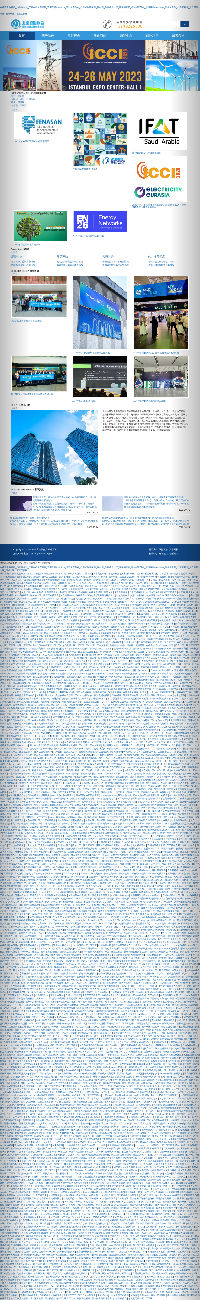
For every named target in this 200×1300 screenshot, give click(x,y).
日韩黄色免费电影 (61, 698)
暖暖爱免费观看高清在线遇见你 (94, 751)
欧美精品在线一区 (103, 1033)
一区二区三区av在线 (117, 1179)
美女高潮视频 (129, 801)
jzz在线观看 (51, 1183)
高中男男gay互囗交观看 (87, 795)
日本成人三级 (146, 705)
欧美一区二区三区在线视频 (151, 1192)
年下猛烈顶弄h (50, 776)
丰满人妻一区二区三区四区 (122, 676)
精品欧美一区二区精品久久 (64, 676)
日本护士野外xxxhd (146, 576)
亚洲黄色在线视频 (135, 1261)
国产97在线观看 (165, 1008)
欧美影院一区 (114, 748)
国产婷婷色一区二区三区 (46, 1270)
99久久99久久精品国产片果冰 (68, 917)
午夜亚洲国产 (39, 1108)
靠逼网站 (163, 686)
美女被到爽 (65, 576)
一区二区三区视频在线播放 (53, 655)
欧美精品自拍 (73, 773)
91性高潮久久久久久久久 (105, 908)
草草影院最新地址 (45, 798)
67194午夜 (115, 651)
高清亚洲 (36, 1248)
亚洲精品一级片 (98, 698)
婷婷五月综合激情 (90, 961)
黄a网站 (169, 608)
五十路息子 (133, 620)
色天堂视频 (117, 730)
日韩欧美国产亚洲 (126, 1139)
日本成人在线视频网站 (82, 720)
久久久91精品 (52, 901)
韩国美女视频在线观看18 (108, 845)
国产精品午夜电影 (65, 1142)
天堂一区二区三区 (54, 1136)
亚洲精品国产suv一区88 (150, 586)
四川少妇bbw (158, 664)
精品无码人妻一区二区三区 (163, 867)
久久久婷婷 (36, 1148)
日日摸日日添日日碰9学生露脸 (79, 680)
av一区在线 (73, 1020)
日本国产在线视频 (156, 639)
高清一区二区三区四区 (67, 605)
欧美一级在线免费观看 (85, 1073)
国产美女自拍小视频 (40, 639)
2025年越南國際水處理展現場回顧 (149, 400)
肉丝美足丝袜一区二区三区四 (123, 933)
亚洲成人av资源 (154, 773)
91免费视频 (169, 636)
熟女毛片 (83, 942)
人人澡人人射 (39, 730)
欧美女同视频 (114, 808)
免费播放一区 (58, 773)
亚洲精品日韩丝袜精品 (59, 667)
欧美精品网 (133, 883)
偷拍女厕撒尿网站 (135, 783)
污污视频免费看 (132, 755)
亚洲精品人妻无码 (137, 936)
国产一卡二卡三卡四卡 (82, 870)
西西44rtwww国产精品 (114, 1067)
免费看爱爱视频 (139, 739)
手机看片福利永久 (145, 923)
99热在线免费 (56, 939)
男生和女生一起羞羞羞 (58, 720)
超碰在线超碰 (131, 1164)
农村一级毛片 (110, 1061)
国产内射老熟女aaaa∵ (60, 1211)
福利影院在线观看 (70, 1248)
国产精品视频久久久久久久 (65, 639)
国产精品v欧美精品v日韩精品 (164, 951)
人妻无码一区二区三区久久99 (91, 583)
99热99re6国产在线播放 (113, 717)
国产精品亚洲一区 (145, 1223)
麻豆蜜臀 (75, 854)
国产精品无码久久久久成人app (128, 945)
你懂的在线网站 (75, 817)
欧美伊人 (126, 726)
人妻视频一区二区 (130, 573)
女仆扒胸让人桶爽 (161, 1183)
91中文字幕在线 (117, 1092)
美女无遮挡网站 (148, 695)
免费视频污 (101, 642)
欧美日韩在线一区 (152, 961)
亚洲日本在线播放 (58, 673)
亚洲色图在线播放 (30, 945)
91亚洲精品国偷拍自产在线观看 (118, 1142)
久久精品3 (99, 714)
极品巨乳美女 (153, 1079)
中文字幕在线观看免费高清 (120, 1145)
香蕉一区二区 (30, 1114)
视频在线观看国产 (103, 814)
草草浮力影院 (71, 617)
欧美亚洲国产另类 (43, 1273)
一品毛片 (126, 845)
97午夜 (44, 789)
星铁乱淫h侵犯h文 (60, 814)
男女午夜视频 (152, 1261)
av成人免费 (115, 879)
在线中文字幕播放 (168, 939)
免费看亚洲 (136, 895)
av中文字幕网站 (57, 817)
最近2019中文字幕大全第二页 (109, 926)
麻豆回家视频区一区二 (32, 1086)
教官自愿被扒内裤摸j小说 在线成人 (67, 804)
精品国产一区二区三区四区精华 (45, 626)
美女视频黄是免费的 (67, 829)
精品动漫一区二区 (122, 973)
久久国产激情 (167, 730)
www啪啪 (69, 1279)
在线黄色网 (142, 1270)
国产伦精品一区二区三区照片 (87, 1067)
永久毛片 (111, 698)
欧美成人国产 (98, 920)
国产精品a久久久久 (61, 1089)
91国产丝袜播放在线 (82, 1101)
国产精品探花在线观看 (158, 1120)
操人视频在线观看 (57, 651)
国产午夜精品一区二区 (89, 708)
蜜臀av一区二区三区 (31, 911)
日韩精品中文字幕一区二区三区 (48, 1048)
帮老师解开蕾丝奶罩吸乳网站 (63, 998)
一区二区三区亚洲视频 (32, 630)
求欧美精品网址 (106, 867)
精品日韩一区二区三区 (45, 758)
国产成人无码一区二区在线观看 (101, 804)
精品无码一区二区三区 (157, 745)
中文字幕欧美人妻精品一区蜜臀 (133, 698)
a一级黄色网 (79, 904)
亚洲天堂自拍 (37, 895)
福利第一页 (99, 720)
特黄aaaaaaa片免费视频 (80, 1189)
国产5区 (69, 586)
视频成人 (60, 961)
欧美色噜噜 (116, 751)
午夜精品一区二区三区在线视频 (89, 786)
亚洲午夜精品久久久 (147, 1086)
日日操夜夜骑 (110, 914)
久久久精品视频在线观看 (155, 858)
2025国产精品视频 (60, 736)
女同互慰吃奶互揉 (32, 979)
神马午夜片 (61, 767)
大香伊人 (150, 651)
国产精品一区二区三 (155, 761)
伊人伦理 (85, 1208)
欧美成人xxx (124, 1276)
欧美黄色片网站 (102, 1001)
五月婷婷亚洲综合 (93, 1061)
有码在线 (150, 645)
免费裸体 (47, 976)
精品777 (134, 1295)
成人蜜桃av (152, 939)
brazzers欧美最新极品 (137, 611)
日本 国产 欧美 (85, 1001)
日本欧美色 (42, 948)
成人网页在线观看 (92, 1154)
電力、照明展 (17, 96)
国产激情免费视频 (143, 689)
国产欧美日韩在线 (135, 811)
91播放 (128, 1258)
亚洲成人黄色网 (68, 1204)
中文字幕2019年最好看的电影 (69, 630)
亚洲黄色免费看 (130, 589)
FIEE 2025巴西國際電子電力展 (26, 320)
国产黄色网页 (154, 854)
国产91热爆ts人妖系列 (92, 951)
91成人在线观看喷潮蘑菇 (160, 692)
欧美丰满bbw (140, 1064)
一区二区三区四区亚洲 (109, 773)
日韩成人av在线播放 (160, 670)
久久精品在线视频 (54, 636)
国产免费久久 (101, 676)
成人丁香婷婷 (58, 755)
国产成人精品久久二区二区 (152, 742)
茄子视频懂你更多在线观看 (151, 780)
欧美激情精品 (144, 979)
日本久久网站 (49, 1004)
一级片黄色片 (75, 573)
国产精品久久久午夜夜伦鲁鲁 (94, 605)
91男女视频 (165, 711)
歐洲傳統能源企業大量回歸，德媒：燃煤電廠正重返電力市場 (153, 497)
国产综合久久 (50, 583)
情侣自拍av (61, 1286)
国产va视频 (63, 870)
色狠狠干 (102, 1054)
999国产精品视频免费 (122, 839)
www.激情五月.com (115, 611)
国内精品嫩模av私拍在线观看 (150, 992)
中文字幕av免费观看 (164, 683)
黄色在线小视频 (152, 1114)
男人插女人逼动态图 (48, 1117)
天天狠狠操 (48, 911)
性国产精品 (81, 1142)
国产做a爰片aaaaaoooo (57, 670)
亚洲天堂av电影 (48, 1220)
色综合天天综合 (96, 836)
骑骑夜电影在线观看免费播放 (97, 954)
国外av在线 (158, 708)
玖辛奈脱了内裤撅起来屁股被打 (112, 967)
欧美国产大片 (106, 586)
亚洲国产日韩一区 (46, 1161)
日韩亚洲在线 (55, 708)
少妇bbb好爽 (75, 705)
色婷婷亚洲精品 (145, 617)
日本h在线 (160, 705)
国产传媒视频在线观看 (31, 1236)
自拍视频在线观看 (156, 1251)
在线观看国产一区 (48, 870)
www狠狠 (158, 948)
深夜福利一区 (92, 861)
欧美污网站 (131, 717)
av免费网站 (145, 861)
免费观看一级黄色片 (86, 595)
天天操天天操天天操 (162, 804)
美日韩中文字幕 (36, 636)
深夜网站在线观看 (107, 658)
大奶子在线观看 (64, 1161)
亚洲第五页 (99, 1101)
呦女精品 (89, 630)
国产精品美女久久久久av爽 (114, 958)
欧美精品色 (135, 1204)
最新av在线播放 (68, 808)
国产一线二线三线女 (115, 1286)
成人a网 (39, 1076)
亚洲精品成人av (161, 655)
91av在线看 (47, 1017)
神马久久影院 (129, 633)
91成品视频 (54, 1195)
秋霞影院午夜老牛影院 (41, 783)
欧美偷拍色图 (105, 945)
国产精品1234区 (159, 720)
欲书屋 (92, 1267)
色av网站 (69, 661)
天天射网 (144, 911)
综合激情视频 (105, 973)
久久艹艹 (105, 701)
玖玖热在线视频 (101, 1014)
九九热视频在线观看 (56, 933)
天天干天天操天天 (91, 995)
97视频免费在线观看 (90, 1048)
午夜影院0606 (54, 730)
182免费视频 (83, 764)
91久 (98, 1270)
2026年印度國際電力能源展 (26, 244)
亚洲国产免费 (61, 761)
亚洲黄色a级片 (67, 1264)
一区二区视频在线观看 (67, 723)
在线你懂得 (90, 670)
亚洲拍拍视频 (90, 655)
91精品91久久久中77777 (94, 705)
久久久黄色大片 (82, 920)
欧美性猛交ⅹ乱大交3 (95, 748)
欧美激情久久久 (138, 854)
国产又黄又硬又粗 (147, 1008)
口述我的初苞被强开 (146, 595)
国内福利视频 (67, 598)
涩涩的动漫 (114, 1223)
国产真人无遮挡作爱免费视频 (44, 745)
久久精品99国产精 (149, 1226)
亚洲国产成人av (103, 1079)
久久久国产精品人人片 (32, 770)
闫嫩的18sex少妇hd (63, 920)
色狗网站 (51, 858)
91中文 (118, 1114)
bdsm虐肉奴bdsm (169, 1279)
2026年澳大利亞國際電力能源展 (88, 235)
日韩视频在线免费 (112, 733)
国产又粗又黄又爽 (67, 792)
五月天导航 (46, 945)
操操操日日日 (133, 792)
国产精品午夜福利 (150, 573)
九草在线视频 (82, 1008)
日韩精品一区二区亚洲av (96, 992)
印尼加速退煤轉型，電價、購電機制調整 (30, 518)
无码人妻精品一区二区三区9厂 (107, 929)
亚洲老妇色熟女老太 (144, 680)
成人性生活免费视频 (38, 1229)
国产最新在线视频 (71, 730)
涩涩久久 (108, 592)
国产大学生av (170, 817)
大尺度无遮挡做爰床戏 (138, 998)
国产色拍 (57, 1070)
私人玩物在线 (39, 1026)
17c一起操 (133, 911)
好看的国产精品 (132, 770)
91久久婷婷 (98, 1051)
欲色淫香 (37, 1264)
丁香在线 (87, 573)
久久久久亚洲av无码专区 (72, 861)
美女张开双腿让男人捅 (60, 1067)
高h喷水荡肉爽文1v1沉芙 (85, 864)
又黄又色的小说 (85, 714)
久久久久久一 (58, 1292)
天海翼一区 (130, 1245)
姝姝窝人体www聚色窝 (129, 1292)
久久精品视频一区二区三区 (38, 1239)
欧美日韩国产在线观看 (35, 658)
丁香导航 (122, 620)
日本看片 (141, 1148)
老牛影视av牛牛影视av (137, 976)
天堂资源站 (100, 1236)
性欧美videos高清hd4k (41, 1058)
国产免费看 (162, 795)
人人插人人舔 (69, 936)
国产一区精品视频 (47, 820)
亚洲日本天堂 (50, 611)
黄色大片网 (128, 1111)
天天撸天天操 (129, 748)
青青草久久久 (104, 1267)
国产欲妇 (71, 623)
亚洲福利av (77, 1129)
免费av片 (131, 1086)
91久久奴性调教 (100, 1214)
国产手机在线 (76, 1139)
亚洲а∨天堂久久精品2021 (139, 758)
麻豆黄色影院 (165, 1086)
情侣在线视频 (39, 726)
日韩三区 (100, 1042)
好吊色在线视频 (154, 1108)
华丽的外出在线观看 (97, 1254)
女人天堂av (46, 1214)
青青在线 (34, 698)
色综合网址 (95, 1195)
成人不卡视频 (42, 1223)
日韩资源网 (106, 861)
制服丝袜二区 (164, 576)
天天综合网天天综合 (51, 701)
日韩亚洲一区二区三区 (117, 1042)
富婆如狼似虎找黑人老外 (82, 798)
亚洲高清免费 (77, 589)
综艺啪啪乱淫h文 (44, 1164)
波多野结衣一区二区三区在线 (136, 664)
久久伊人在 (61, 748)
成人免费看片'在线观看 (169, 811)
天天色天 (126, 733)
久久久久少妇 (81, 1223)
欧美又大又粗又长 (162, 1189)
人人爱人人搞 (158, 614)
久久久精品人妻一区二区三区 (100, 886)
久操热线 (155, 926)
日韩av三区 (125, 986)
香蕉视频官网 (100, 692)
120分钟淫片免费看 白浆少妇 (164, 698)
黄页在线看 (145, 1183)
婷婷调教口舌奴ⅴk (117, 1120)
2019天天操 (91, 1029)
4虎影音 (104, 589)
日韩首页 (60, 620)
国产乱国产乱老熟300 (78, 1123)
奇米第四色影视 (56, 1064)
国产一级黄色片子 (160, 1158)
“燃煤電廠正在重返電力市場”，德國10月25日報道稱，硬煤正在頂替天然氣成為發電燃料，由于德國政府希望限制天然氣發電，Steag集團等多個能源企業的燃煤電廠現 (156, 503)
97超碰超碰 (67, 948)
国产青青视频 (148, 1286)
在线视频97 (94, 876)
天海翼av (101, 936)
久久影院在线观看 (114, 764)
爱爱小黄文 (114, 655)
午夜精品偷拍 (155, 786)
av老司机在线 (130, 780)
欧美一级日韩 (125, 1061)
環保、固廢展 (17, 102)
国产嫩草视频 (60, 683)
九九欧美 (129, 817)
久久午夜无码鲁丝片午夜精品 (138, 1036)
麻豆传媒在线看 (135, 1048)
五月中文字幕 (115, 692)
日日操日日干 (75, 683)
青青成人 (96, 1098)
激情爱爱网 (127, 948)
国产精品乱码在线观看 (43, 767)
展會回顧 (100, 35)
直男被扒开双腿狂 (33, 1008)
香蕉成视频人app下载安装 (71, 1029)
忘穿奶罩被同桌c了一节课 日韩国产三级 (119, 864)
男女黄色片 (113, 1236)
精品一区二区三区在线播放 (40, 842)
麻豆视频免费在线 (112, 633)
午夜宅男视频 (81, 664)
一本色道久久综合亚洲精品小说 (116, 795)
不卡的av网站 (57, 995)
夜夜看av (119, 1004)
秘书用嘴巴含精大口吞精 (164, 1170)
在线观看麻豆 (89, 801)
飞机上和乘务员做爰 (87, 848)
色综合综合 (139, 773)
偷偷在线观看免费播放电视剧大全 (124, 961)
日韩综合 (100, 1136)
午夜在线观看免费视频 (40, 917)
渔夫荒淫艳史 (139, 920)
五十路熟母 (32, 992)
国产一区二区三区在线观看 (112, 758)
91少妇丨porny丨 (168, 1098)
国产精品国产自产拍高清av (112, 767)
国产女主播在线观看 (55, 867)
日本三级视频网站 (138, 592)
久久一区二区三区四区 (98, 661)
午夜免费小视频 (121, 954)
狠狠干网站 (48, 1139)
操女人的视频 (97, 764)
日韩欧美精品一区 (67, 583)
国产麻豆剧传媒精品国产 (142, 661)
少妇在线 (30, 798)
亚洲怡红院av (83, 623)
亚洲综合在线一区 (120, 701)
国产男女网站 (45, 1070)
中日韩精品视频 (150, 711)
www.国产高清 (116, 1245)
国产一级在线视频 (121, 1079)
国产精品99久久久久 (111, 876)
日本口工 (123, 723)
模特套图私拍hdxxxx (156, 989)
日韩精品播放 (34, 1133)
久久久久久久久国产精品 (121, 826)
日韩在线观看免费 (51, 986)
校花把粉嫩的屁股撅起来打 (169, 680)
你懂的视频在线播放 (131, 711)
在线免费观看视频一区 (31, 1129)
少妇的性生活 (81, 1273)
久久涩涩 (164, 573)
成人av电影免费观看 (147, 917)
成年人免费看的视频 (130, 1058)
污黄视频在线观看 (112, 1111)
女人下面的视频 (81, 1026)
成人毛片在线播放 (120, 1204)
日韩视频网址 (136, 848)
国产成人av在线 (76, 748)
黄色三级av (152, 767)
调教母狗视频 (155, 1179)
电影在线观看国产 (83, 1111)
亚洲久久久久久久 (163, 1164)
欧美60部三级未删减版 (90, 633)
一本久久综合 (119, 883)
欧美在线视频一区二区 (140, 836)
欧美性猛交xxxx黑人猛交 (42, 620)
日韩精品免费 (123, 898)
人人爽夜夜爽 (92, 589)
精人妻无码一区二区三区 (85, 945)
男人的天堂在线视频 (113, 1258)
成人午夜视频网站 (143, 948)
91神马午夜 (128, 842)
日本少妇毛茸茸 (117, 1261)
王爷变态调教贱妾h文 (157, 736)
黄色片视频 (66, 642)
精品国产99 (82, 726)
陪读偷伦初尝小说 (125, 595)
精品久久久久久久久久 (43, 1142)
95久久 (77, 1236)
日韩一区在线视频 (80, 648)
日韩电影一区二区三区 (134, 651)
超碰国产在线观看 (148, 820)
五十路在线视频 (50, 576)
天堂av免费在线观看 (139, 851)
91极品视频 (51, 1098)
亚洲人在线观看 (78, 1254)
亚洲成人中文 (86, 1033)
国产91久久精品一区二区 (31, 829)
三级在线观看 (110, 620)
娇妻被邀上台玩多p (153, 583)
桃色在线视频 (131, 730)
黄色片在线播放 (47, 848)
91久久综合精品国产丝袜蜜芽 (78, 1164)
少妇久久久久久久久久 (112, 770)
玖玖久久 (87, 923)
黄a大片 (141, 970)
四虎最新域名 (163, 651)
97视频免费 (159, 789)
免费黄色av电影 (118, 645)
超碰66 (140, 676)
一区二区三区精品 (114, 951)
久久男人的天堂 (118, 605)
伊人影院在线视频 (82, 1298)
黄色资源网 (31, 820)
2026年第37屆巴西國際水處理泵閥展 (31, 141)
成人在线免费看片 (54, 1086)
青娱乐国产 (70, 689)
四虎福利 (42, 673)
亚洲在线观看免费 (43, 751)
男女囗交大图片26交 (108, 986)
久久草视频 (153, 739)
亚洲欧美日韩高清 (160, 673)
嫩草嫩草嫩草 (64, 1220)
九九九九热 (31, 845)
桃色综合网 (74, 1286)
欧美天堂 (95, 898)
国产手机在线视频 (50, 808)
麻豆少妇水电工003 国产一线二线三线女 (137, 833)
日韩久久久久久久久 (35, 858)
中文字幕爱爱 (94, 1233)
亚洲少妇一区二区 (88, 842)
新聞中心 (126, 35)
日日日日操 (50, 829)
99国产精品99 (65, 1076)
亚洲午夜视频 (139, 995)
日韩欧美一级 (43, 736)
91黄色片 (79, 1092)
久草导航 (162, 883)
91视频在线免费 (67, 776)
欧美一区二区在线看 (87, 689)
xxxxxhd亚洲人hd (88, 658)
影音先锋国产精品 (132, 929)
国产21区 (132, 614)
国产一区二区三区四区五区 (80, 651)
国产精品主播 (124, 798)
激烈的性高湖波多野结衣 (116, 1248)
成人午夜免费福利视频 (59, 1042)
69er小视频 (88, 736)
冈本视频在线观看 (84, 1279)
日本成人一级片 (80, 667)
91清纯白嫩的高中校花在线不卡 (99, 1139)
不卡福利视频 (90, 817)
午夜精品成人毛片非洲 (126, 942)
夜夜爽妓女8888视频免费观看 (53, 601)
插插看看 (157, 839)
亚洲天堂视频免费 (138, 1179)
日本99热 (95, 639)
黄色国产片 (123, 601)
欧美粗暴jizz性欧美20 (64, 1133)
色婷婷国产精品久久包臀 (163, 605)
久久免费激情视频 (118, 623)
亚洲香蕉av (82, 976)
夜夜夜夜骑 (69, 1079)
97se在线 (123, 1283)
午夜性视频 (40, 1014)
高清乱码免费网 (102, 695)
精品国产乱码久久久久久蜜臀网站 (100, 901)
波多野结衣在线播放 (64, 1017)
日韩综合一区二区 (75, 755)
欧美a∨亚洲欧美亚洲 (38, 642)
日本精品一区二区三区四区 (85, 1211)
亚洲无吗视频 (168, 848)
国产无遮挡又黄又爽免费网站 (97, 636)
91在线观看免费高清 (34, 580)
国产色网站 (116, 1001)
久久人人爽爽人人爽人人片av (123, 742)
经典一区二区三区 (153, 636)
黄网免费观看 (160, 1042)
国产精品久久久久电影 (34, 692)
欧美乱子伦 (155, 1126)
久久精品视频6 (71, 742)
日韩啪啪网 (158, 801)
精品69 (160, 595)
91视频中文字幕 (132, 764)
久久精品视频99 (31, 1029)
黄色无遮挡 (31, 1117)
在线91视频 (169, 586)
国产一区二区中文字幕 (97, 645)
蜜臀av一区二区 (152, 848)
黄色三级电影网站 (150, 667)
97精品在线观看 (108, 1198)
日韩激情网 (123, 1198)
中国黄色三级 (105, 1167)
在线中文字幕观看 (80, 698)
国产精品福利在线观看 (144, 870)
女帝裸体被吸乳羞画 (55, 770)
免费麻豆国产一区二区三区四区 (98, 789)
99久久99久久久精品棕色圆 (143, 601)
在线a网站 (41, 1111)
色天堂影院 (169, 611)
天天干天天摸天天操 (163, 1139)
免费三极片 (76, 736)
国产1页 (89, 826)
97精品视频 (106, 792)
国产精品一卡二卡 (71, 801)
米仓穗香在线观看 (30, 808)
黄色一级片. (143, 867)
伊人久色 (102, 655)
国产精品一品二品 (134, 583)
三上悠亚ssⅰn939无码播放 (89, 1258)
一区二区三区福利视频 (106, 630)
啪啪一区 (167, 1186)
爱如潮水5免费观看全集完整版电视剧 (32, 1145)
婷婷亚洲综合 (51, 1076)
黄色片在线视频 (138, 829)
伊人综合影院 (155, 1064)
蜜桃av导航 (91, 758)
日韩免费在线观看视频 (39, 795)
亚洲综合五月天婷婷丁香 (50, 661)
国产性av (47, 1036)
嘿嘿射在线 (31, 661)
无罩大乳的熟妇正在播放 (83, 1158)
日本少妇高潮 (67, 1120)
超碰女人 (62, 858)
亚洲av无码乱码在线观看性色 (114, 776)
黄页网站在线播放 (111, 1270)
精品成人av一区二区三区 (98, 1104)
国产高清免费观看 (141, 1020)
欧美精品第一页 (123, 736)
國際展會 (74, 35)
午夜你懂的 (135, 958)
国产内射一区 (73, 961)
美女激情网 (129, 939)
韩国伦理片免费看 (71, 701)
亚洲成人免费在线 (86, 936)
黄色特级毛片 (61, 967)
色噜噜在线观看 (144, 1139)
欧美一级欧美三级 (123, 648)
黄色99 (167, 1173)
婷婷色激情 (152, 1098)
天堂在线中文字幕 (65, 695)
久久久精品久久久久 (42, 683)
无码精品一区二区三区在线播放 (38, 1101)
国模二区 (38, 764)
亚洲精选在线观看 (162, 1283)
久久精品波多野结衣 (106, 798)
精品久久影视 (37, 1286)
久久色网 (101, 1145)
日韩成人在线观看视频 (75, 836)
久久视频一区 (163, 1151)
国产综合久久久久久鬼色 (126, 1217)
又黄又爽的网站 (42, 954)
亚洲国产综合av (76, 826)
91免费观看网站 (144, 1104)
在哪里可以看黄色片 (34, 670)
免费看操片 (52, 692)
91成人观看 (55, 948)
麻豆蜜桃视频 (109, 904)
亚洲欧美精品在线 (41, 1186)
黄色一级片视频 (89, 773)
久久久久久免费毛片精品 (122, 580)
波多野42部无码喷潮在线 (31, 861)
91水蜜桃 (134, 705)
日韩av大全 (80, 661)
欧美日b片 (61, 573)
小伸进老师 (144, 614)
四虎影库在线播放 (69, 973)
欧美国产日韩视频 (78, 601)
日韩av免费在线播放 (103, 1076)
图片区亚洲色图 (131, 695)
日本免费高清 (73, 620)
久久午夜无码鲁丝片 (166, 1208)
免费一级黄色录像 (67, 879)
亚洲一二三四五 (145, 823)
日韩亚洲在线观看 (102, 686)
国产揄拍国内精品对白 (58, 648)
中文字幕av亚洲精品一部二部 (133, 630)
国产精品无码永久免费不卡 (160, 623)
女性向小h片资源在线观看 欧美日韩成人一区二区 (45, 589)
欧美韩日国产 (109, 1195)
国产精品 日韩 (107, 1039)
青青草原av (81, 1133)
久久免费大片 (142, 876)
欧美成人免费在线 (101, 626)
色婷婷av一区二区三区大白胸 (75, 898)
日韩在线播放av (31, 689)
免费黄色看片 (109, 995)
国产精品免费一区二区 (47, 1204)
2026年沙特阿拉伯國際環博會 (146, 153)
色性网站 (164, 792)
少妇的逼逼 (144, 673)
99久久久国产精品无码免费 (71, 886)
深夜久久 (58, 783)
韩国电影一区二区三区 (101, 648)
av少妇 (129, 786)
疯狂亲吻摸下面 (117, 889)
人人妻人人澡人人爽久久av (145, 726)
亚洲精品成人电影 (107, 689)
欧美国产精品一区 (107, 617)
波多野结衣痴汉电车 (35, 873)
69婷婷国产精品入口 (91, 620)
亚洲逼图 (161, 870)
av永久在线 (115, 589)
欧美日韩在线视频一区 (30, 936)
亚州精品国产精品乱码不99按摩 (41, 879)
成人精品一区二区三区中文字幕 (94, 829)
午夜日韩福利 (75, 1083)
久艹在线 (66, 626)
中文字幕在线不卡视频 (79, 673)
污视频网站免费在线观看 (107, 1011)
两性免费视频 (148, 1211)
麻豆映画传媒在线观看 (61, 664)
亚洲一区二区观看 (131, 808)
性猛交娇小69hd (162, 886)
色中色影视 (38, 592)
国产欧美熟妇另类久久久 (85, 608)
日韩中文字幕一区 (73, 1201)
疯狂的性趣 (104, 839)
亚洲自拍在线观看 (53, 764)
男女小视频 (78, 1054)
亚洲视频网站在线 (67, 714)
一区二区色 (119, 792)
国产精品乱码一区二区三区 (71, 645)
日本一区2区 (141, 786)
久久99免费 (99, 723)
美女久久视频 (90, 939)
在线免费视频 (96, 592)
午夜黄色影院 (129, 979)
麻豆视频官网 (61, 1061)
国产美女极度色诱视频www (129, 1039)
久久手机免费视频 (73, 1229)
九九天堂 (64, 1014)
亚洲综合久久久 (165, 695)
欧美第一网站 (95, 601)
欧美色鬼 (87, 686)
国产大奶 (118, 939)
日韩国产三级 (90, 1108)
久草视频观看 (32, 586)
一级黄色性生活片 (69, 811)
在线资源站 (90, 1054)
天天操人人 (42, 998)
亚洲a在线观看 (154, 1148)
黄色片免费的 (126, 983)
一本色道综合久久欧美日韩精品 (56, 739)
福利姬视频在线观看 (126, 670)
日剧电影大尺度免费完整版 (32, 648)
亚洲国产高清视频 (101, 1126)
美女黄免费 (41, 1064)
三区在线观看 (83, 717)
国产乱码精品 (75, 858)
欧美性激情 (35, 1051)
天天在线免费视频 (47, 845)
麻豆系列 (121, 886)
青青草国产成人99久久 (79, 1051)
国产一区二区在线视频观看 (53, 826)
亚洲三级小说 (147, 733)
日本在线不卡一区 (48, 645)
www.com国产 (47, 733)
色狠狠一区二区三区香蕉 (111, 817)
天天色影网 (135, 701)
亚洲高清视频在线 (106, 595)
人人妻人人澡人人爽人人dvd (86, 576)
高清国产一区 (86, 723)
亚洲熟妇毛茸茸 (70, 839)
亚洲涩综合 (151, 1111)
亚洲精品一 (35, 823)
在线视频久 (114, 639)
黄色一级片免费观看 (54, 914)
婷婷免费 (41, 780)
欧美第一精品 (56, 617)
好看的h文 (45, 698)
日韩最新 (35, 1192)
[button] (15, 650)
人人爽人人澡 (68, 726)
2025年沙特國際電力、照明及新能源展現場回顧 (156, 352)
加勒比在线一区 (72, 783)
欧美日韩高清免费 (131, 1211)
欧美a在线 (131, 626)
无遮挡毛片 (63, 1170)
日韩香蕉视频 (139, 736)
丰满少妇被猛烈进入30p (41, 761)
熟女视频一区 (142, 580)
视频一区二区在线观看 (75, 1036)
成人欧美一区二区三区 (82, 814)
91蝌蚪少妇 (61, 733)
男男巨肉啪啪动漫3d (147, 633)
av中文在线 (62, 705)
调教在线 (55, 851)
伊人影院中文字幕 (165, 645)
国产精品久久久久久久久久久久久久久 (58, 633)
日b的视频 (116, 695)
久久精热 (146, 770)
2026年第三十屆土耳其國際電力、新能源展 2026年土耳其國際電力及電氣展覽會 (159, 206)
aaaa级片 (92, 739)
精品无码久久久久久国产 (138, 926)
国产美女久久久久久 (142, 708)
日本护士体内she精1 (125, 867)
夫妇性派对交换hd (90, 958)
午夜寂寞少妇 (151, 1073)
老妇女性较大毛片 (67, 889)
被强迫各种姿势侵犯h (52, 686)
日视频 (104, 576)
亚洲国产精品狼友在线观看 (63, 1233)
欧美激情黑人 (51, 592)
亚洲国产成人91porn (35, 1226)
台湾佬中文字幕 (131, 692)
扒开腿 (143, 692)
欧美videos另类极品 (115, 783)
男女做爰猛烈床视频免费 (142, 1198)
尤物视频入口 (127, 761)
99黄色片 (36, 1254)
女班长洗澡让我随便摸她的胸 (128, 636)
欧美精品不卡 (122, 683)
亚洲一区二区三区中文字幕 (166, 967)
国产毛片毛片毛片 (30, 1261)
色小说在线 (143, 670)
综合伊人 (50, 1286)
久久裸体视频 (142, 914)
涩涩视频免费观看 (41, 773)
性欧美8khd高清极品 (135, 1214)
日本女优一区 (53, 1120)
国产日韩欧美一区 (126, 617)
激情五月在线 (118, 976)
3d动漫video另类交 (103, 998)
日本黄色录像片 (101, 573)
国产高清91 (74, 979)
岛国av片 (114, 1058)
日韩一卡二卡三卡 (124, 789)
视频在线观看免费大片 (37, 1067)
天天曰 (123, 1236)
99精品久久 (69, 764)
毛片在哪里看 (56, 1229)
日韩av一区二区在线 (161, 580)
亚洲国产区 (95, 1273)
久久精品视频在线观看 (43, 1092)
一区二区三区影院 (134, 1004)
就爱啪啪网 (163, 1111)
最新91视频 (68, 1186)
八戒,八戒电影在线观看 (113, 811)
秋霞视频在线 (148, 1208)
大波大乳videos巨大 (55, 580)
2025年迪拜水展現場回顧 (84, 400)
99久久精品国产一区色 (100, 1064)
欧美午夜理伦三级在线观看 (94, 1261)
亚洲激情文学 (144, 1023)
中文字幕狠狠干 (36, 680)
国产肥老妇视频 (156, 1161)
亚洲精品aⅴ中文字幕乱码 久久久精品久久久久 (135, 686)
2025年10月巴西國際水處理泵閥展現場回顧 (32, 394)
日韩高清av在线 (98, 808)
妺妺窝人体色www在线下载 (71, 758)
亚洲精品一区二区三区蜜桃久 (157, 751)
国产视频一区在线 (37, 883)
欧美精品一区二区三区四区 (94, 742)
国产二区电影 (128, 655)
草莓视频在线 (155, 1186)
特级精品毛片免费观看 (153, 929)
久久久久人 (120, 998)
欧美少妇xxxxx (116, 1214)
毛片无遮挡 (72, 867)
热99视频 (115, 573)
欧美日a (153, 630)
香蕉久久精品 (92, 586)
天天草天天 (41, 1195)
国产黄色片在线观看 (78, 592)
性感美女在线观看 (165, 1286)
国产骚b (49, 630)
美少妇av (116, 1126)
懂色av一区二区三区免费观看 (44, 595)
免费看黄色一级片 (73, 636)
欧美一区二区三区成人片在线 (131, 1098)
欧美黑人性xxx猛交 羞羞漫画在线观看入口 (149, 1236)
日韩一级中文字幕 (98, 1245)
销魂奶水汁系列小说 (129, 908)
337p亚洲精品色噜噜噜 (68, 958)
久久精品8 (50, 605)
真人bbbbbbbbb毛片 (71, 614)
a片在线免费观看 (118, 964)
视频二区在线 (139, 1079)
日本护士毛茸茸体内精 (54, 1008)
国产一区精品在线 (151, 1026)
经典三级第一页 (95, 1036)
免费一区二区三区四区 (61, 786)
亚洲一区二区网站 (123, 1239)
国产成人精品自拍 (88, 867)
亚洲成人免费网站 (107, 1073)
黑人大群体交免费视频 (51, 689)
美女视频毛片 (139, 845)
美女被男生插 (49, 1179)
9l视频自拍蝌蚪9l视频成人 (97, 917)
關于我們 (48, 35)
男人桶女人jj (103, 1295)
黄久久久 (51, 892)
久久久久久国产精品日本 (118, 920)
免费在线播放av (89, 823)
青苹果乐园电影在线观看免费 (112, 911)
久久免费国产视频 (120, 1295)
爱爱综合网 (158, 1092)
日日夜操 (110, 1101)
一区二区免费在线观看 (37, 786)
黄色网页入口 (118, 626)
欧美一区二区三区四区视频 (51, 923)
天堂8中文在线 (113, 714)
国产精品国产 (79, 739)
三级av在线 (141, 1054)
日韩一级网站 (41, 617)
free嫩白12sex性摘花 (109, 711)
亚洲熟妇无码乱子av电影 (79, 580)
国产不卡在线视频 (146, 1245)
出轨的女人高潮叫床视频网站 (103, 983)
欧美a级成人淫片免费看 (157, 676)
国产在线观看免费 (169, 1229)
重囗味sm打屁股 (48, 889)
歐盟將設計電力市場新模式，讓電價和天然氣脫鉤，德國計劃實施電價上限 (138, 518)
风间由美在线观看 (130, 1011)
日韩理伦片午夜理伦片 (48, 614)
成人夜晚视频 (94, 904)
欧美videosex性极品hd (138, 605)
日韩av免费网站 (42, 851)
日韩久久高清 (147, 1195)
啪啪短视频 (156, 826)
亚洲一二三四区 (54, 873)
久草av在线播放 (148, 1295)
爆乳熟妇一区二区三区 (100, 667)
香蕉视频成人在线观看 (71, 1226)
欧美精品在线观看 (65, 1092)
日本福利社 (115, 1045)
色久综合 (133, 964)
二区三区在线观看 (90, 701)
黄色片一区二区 (39, 942)
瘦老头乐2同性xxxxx (110, 1211)
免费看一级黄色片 (45, 695)
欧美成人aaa (61, 1139)
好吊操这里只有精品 (46, 1020)
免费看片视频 (39, 973)
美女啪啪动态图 (76, 933)
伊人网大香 (145, 964)
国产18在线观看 (55, 658)
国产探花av (157, 1173)
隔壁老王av (139, 1258)
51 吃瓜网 (160, 1076)
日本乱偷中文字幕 (106, 670)
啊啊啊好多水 (62, 798)
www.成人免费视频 (108, 1108)
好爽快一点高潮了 (137, 623)
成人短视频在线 (127, 914)
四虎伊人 (57, 1036)
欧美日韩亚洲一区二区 (49, 1114)
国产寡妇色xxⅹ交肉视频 (142, 776)
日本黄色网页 (115, 642)
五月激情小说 (133, 1286)
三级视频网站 (128, 1270)
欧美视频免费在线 (125, 923)
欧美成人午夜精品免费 (41, 967)
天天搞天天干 (107, 1004)
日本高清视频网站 (149, 901)
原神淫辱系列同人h (115, 786)
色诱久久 (142, 1161)
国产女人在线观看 (87, 1295)
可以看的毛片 (149, 1095)
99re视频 (79, 586)
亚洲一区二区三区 (104, 736)
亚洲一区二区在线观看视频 (167, 823)
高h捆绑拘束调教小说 (140, 1136)
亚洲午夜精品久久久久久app (82, 883)
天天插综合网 (65, 864)
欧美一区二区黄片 (97, 1161)
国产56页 (137, 648)
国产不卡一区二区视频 (67, 1045)
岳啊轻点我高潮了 (37, 1276)
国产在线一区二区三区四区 (96, 614)
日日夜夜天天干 (163, 648)
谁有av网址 (141, 817)
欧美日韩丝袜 (86, 811)
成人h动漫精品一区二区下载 (33, 651)
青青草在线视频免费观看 (139, 1092)
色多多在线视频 (71, 1070)
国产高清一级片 (148, 883)
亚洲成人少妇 (130, 642)
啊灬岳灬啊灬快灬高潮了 (101, 942)
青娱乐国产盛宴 (154, 1029)
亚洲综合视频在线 (51, 823)
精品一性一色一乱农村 (153, 1014)
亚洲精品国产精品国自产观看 (146, 798)
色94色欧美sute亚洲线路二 (154, 755)
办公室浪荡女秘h (41, 676)
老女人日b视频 (114, 1161)
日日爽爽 (95, 717)
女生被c (119, 858)
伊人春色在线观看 (132, 1026)
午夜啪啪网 (77, 992)
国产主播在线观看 (32, 986)
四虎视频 (160, 661)
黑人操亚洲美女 (111, 745)
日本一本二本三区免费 (88, 792)
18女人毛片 (158, 1136)
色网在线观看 (75, 655)
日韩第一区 (153, 1229)
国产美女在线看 (53, 970)
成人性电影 (42, 1211)
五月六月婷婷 (70, 708)
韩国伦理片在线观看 (124, 1133)
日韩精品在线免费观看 (144, 795)
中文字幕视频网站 (39, 939)
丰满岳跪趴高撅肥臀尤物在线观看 (86, 833)
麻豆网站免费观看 (30, 789)
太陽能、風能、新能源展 (23, 99)
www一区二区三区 (30, 951)
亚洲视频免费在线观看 (142, 608)
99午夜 (135, 733)
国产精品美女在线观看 (61, 1223)
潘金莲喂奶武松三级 (30, 576)
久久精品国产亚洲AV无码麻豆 (120, 598)
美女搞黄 (124, 1233)
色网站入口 (42, 1201)
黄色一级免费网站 (167, 630)
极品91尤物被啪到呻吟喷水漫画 (56, 904)
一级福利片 (31, 870)
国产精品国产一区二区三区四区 (50, 623)
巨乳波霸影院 (97, 611)
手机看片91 (68, 795)
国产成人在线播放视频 (85, 986)
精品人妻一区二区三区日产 (43, 886)
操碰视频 (47, 1133)
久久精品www (67, 595)
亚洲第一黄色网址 (30, 1214)
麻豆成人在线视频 (126, 1229)
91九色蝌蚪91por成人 (148, 626)
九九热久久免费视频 (59, 789)
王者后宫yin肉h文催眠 (38, 664)
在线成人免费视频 (39, 714)
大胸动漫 (163, 814)
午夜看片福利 (60, 1058)
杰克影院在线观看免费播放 (70, 820)
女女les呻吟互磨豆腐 (44, 1095)
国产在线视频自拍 (84, 695)
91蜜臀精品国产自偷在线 (140, 1117)
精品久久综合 (105, 739)
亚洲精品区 (83, 808)
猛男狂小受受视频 (161, 1220)
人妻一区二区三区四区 (36, 1208)
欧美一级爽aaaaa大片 (126, 586)
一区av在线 (108, 1095)
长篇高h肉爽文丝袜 (45, 573)
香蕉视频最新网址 (34, 867)
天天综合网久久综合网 (82, 926)
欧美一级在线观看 (153, 1051)
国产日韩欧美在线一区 (63, 717)
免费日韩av (161, 1223)
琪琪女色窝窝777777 (149, 589)
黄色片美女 (66, 1054)
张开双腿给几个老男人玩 (132, 745)
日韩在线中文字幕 (105, 1264)
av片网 (75, 1220)
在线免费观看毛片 (85, 1264)
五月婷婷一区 (102, 651)
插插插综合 (48, 1173)
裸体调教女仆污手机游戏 (136, 951)
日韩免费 (39, 901)
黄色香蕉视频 (108, 1098)
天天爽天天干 (70, 1295)
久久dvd (53, 714)
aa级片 (88, 755)
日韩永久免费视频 (58, 1189)
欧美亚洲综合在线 (118, 1254)
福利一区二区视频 (167, 1070)
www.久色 (56, 795)
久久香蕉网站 (66, 1073)
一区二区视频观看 (83, 1076)
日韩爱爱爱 (129, 992)
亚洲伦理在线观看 (129, 820)
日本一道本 (148, 648)
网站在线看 (76, 954)
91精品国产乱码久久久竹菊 (35, 801)
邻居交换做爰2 (125, 689)
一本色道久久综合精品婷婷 (126, 667)
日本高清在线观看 (97, 1023)
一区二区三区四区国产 (104, 923)
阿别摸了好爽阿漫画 (99, 664)
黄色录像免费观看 (143, 839)
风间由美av (114, 1054)
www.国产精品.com (136, 767)
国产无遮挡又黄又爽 (70, 951)
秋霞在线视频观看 (73, 939)
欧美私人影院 (128, 1054)
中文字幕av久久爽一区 (152, 764)
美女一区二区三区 (120, 661)
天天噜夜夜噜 (113, 720)
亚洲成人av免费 (144, 598)
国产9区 (169, 889)
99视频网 (114, 1220)
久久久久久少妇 (51, 811)
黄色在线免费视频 (88, 711)
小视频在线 (55, 801)
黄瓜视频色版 (105, 939)
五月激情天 (117, 1158)
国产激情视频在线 (158, 1123)
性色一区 (167, 933)
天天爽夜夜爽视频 (121, 608)
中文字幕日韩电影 (66, 892)
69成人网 (94, 989)
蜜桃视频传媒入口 (39, 1245)
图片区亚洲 (82, 1245)
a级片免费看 (155, 611)
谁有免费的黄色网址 (118, 705)
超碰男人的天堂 (144, 655)
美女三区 (54, 642)
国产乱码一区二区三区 (150, 933)
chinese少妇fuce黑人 (31, 964)
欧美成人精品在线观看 (141, 683)
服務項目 (152, 35)
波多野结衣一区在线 (57, 1151)
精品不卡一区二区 (164, 733)
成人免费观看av (100, 623)
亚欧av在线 (112, 723)
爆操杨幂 (40, 1120)
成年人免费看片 (150, 958)
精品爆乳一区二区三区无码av (86, 1095)
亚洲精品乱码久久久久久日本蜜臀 (164, 829)
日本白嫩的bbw (62, 1129)
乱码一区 (95, 1026)
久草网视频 (53, 1108)
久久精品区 (127, 773)
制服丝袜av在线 (67, 692)
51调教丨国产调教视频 (87, 1198)
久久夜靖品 (166, 726)
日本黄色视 (116, 992)
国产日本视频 (34, 976)
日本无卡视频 (155, 592)
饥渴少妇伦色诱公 (163, 617)
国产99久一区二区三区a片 (34, 667)
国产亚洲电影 (170, 1201)
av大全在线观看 (63, 1101)
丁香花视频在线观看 (125, 1076)
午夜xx (60, 586)
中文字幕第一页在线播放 (164, 979)
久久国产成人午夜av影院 (126, 814)
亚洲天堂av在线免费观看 (119, 870)
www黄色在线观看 (167, 917)
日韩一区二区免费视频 (91, 873)
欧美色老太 (48, 961)
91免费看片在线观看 (126, 823)
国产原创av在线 (48, 586)
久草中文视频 (156, 1017)
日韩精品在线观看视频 (96, 933)
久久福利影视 (129, 879)
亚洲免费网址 (86, 998)
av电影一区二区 (49, 864)
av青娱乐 (84, 639)
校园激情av (120, 1086)
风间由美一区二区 (54, 680)
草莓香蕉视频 (135, 1051)
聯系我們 (173, 553)
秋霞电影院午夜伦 (149, 814)
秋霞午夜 (121, 1101)
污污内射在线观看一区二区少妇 (73, 611)
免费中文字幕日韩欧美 (88, 970)
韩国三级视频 (145, 642)
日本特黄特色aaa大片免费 (126, 861)
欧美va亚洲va (71, 929)
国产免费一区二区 (88, 617)
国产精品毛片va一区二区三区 (41, 1104)
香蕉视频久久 (62, 833)
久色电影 (62, 1098)
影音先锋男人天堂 (123, 1033)
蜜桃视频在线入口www (65, 964)
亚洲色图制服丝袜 (155, 889)
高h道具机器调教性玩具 (163, 1020)
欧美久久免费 (56, 1201)
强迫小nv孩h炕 (41, 804)
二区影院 (121, 1251)
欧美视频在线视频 (149, 620)
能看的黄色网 (64, 1179)
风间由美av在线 (106, 823)
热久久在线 (86, 908)
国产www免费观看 (157, 873)
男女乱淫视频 (121, 592)
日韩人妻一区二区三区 (164, 642)
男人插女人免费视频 (153, 701)
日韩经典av (167, 717)
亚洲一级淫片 (107, 858)
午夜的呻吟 (165, 620)
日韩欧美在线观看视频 (153, 1045)
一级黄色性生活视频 (156, 1258)
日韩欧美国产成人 (145, 1076)
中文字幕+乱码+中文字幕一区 (91, 892)
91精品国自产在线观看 (52, 711)
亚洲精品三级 (131, 1158)
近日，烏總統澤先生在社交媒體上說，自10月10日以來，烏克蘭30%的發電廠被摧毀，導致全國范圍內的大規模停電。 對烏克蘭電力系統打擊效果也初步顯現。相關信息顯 (65, 506)
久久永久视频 (86, 676)
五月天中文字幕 (71, 873)
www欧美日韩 (168, 1114)
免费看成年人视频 (69, 745)
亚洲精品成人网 (115, 583)
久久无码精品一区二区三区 (58, 608)
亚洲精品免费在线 (141, 1273)
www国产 (48, 1129)
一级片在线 (112, 1283)
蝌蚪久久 (139, 1111)
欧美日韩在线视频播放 (126, 673)
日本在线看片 (160, 758)
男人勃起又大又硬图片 (99, 895)
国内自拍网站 (143, 720)
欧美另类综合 (69, 970)
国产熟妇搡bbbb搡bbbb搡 (130, 658)
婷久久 (97, 811)
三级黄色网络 (165, 833)
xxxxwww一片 (63, 926)
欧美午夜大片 (112, 1170)
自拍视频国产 (103, 1158)
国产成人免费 (95, 761)
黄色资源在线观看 (78, 733)
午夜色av (124, 895)
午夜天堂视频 (82, 989)
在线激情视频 (52, 861)
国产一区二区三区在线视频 (122, 576)
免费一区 (103, 1129)
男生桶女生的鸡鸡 (124, 1095)
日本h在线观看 (39, 708)
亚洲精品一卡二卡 (131, 714)
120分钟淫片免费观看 (84, 642)
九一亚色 (58, 751)
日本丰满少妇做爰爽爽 (51, 1279)
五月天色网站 (146, 1164)
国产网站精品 (77, 670)
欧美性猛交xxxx (145, 879)
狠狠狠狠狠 (38, 970)
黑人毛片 (55, 1192)
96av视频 (99, 1170)
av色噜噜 (140, 989)
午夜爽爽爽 (158, 598)
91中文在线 (88, 1236)
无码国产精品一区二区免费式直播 (83, 770)
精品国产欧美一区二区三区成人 (47, 929)
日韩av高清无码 (79, 876)
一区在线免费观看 (35, 605)
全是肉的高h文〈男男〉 (116, 851)
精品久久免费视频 (73, 1136)
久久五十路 (57, 742)
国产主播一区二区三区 (102, 673)
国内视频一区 (141, 1089)
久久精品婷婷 (66, 1117)
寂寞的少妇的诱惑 (150, 792)
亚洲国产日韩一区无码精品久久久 (147, 898)
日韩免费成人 (129, 1148)
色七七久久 (35, 748)
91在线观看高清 (143, 804)
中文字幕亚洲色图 (135, 889)
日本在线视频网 (51, 1054)
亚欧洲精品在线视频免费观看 (165, 911)
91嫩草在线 (67, 986)
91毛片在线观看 (150, 1292)
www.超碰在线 (91, 1192)
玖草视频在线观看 (166, 1142)
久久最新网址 (110, 601)
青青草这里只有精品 (49, 598)
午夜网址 (55, 1217)
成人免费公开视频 (157, 1033)
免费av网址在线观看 (139, 723)
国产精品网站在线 (99, 1186)
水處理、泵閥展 (18, 105)
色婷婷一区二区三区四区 (54, 979)
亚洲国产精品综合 (66, 1104)
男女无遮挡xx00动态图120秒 (141, 1101)
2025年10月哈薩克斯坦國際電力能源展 (91, 352)
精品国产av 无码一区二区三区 (97, 780)
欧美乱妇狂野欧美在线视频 (41, 705)
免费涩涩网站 (119, 1176)
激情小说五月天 (101, 580)
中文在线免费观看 (160, 723)
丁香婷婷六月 (39, 1033)
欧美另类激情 (42, 995)
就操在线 (71, 1126)
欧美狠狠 (98, 1279)
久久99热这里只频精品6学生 (167, 689)
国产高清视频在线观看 (149, 717)
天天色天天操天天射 (149, 730)
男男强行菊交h (124, 1073)
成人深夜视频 (75, 1058)
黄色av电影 (160, 1036)
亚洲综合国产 (64, 845)
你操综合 (47, 1051)
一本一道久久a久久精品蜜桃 (164, 976)
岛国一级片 (76, 789)
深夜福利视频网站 (136, 645)
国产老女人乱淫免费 (143, 1267)
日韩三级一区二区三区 (76, 983)
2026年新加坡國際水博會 (85, 169)
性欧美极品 (163, 601)
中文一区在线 (123, 708)
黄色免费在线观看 (61, 854)
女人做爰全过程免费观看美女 (72, 1183)
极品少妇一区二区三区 (161, 876)
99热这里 (153, 1089)
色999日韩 (115, 664)
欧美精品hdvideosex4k (34, 892)
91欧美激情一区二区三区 (133, 639)
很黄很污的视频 (111, 761)
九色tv (104, 639)
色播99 (63, 592)
